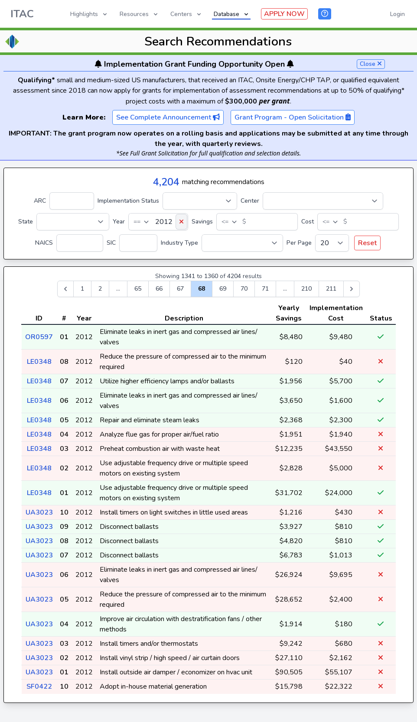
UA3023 (39, 512)
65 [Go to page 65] (137, 289)
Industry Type (179, 243)
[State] (72, 221)
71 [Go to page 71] (265, 289)
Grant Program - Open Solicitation (293, 117)
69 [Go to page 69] (222, 289)
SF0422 (39, 686)
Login (397, 14)
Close (371, 64)
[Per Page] (332, 243)
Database (232, 14)
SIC (111, 243)
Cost (307, 221)
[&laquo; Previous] (65, 289)
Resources (139, 14)
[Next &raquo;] (351, 289)
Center (250, 201)
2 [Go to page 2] (100, 289)
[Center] (323, 201)
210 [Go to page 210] (306, 289)
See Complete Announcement (168, 117)
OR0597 (39, 337)
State (25, 221)
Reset (367, 243)
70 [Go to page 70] (244, 289)
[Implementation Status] (200, 201)
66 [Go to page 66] (159, 289)
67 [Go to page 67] (180, 289)
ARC (40, 201)
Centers (186, 14)
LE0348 (39, 361)
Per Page (299, 243)
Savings (202, 221)
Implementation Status (128, 201)
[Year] (158, 221)
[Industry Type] (242, 243)
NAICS (44, 243)
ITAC (22, 14)
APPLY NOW (284, 14)
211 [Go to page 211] (331, 289)
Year (119, 221)
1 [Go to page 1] (82, 289)
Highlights (89, 14)
